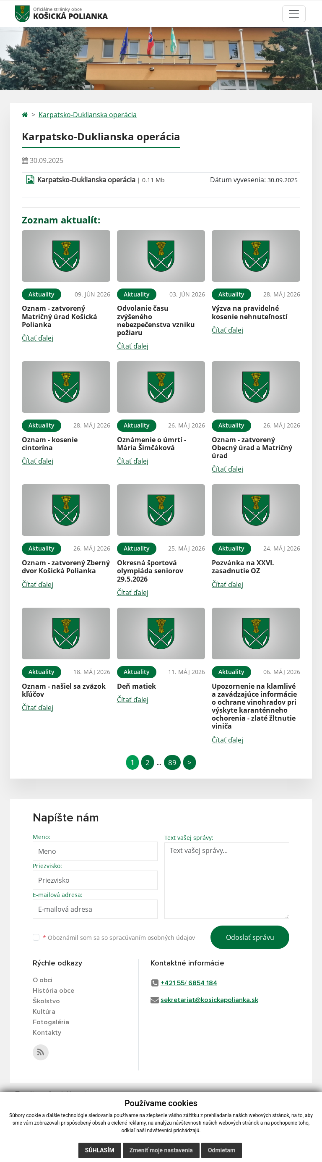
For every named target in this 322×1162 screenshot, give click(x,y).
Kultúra (44, 1011)
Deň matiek (136, 686)
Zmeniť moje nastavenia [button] (161, 1150)
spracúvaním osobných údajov (152, 938)
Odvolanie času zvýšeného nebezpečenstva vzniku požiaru (156, 320)
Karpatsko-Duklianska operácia (88, 114)
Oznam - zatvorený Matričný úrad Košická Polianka (59, 316)
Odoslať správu (250, 937)
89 (172, 762)
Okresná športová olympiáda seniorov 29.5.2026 (150, 570)
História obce (53, 990)
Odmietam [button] (221, 1150)
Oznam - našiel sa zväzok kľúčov (64, 690)
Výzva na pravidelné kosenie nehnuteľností (250, 312)
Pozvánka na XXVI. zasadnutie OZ (243, 566)
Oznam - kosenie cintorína (50, 443)
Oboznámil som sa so (119, 938)
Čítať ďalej (37, 338)
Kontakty (47, 1032)
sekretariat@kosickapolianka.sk (209, 1000)
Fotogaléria (51, 1022)
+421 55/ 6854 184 (189, 983)
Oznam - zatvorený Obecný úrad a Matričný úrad (252, 447)
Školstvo (46, 1001)
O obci (42, 980)
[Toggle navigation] (294, 13)
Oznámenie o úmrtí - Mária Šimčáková (151, 443)
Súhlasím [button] (99, 1150)
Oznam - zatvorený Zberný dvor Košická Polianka (66, 566)
